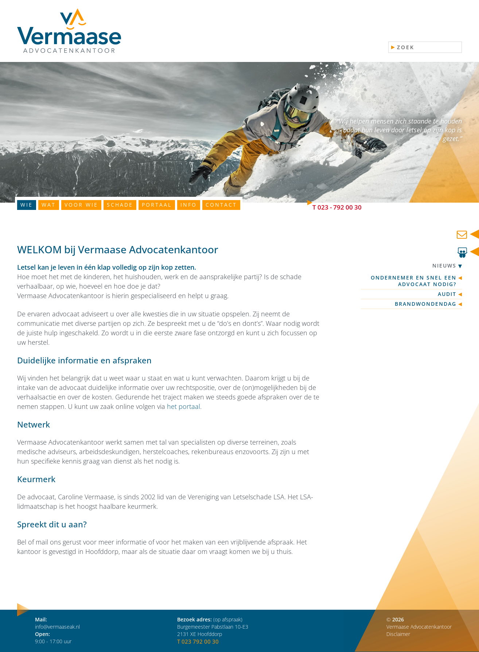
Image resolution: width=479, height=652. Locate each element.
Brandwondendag (425, 304)
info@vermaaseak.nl (57, 626)
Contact (221, 204)
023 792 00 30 (200, 641)
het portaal (183, 406)
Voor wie (81, 204)
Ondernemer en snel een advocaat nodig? (413, 281)
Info (188, 204)
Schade (120, 204)
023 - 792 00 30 (340, 207)
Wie (26, 204)
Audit (447, 294)
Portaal (157, 204)
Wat (49, 204)
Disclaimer (398, 633)
